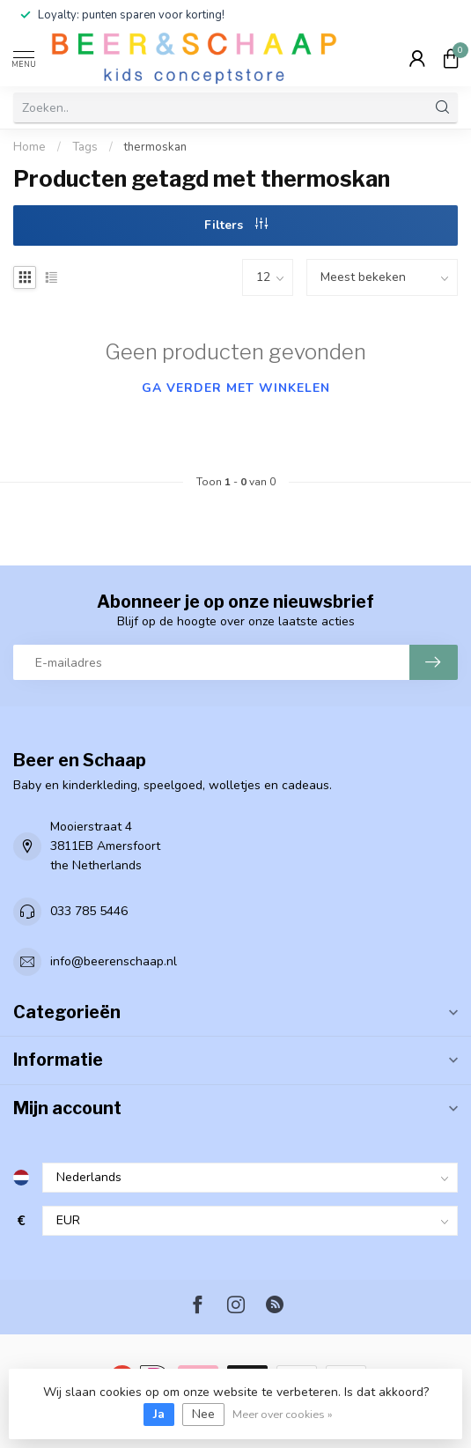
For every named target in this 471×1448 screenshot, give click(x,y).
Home (29, 147)
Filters (236, 225)
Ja (159, 1414)
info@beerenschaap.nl (113, 961)
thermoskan (155, 147)
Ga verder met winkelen (236, 388)
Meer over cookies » (282, 1414)
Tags (85, 147)
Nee (203, 1414)
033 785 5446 (89, 911)
